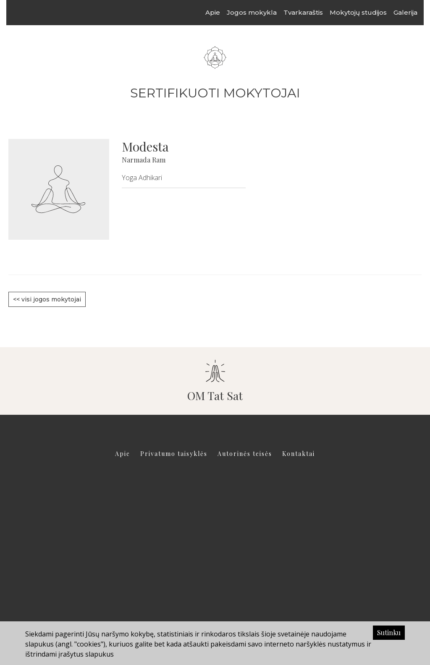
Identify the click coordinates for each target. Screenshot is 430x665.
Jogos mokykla (260, 12)
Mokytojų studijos (366, 12)
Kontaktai (298, 454)
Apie (220, 12)
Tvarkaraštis (311, 12)
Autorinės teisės (245, 454)
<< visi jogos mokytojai (47, 299)
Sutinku (389, 632)
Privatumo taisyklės (173, 454)
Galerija (413, 12)
